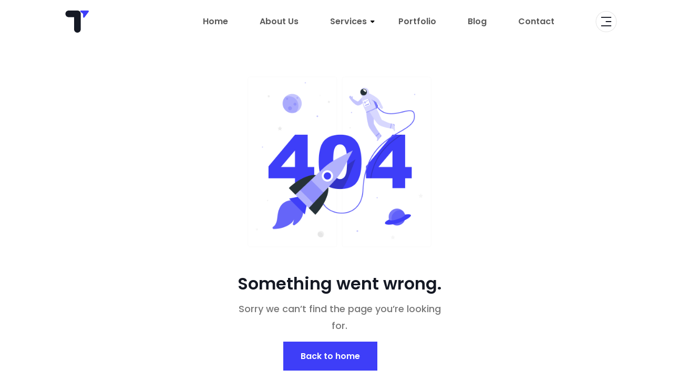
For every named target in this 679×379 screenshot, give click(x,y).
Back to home (330, 356)
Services (348, 21)
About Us (279, 21)
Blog (477, 21)
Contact (536, 21)
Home (215, 21)
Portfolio (417, 21)
